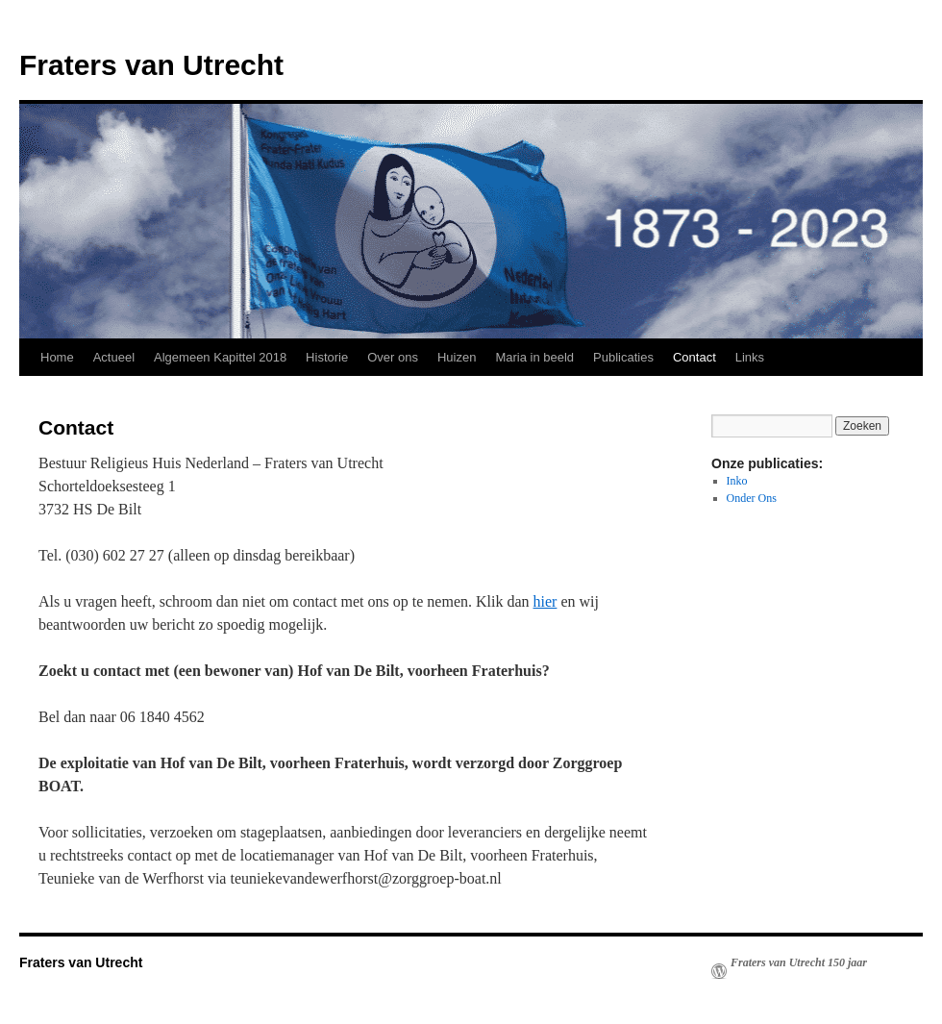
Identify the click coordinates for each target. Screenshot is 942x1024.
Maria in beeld (534, 357)
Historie (327, 357)
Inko (737, 480)
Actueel (114, 357)
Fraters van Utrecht (151, 65)
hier (545, 601)
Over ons (392, 357)
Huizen (456, 357)
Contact (694, 357)
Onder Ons (752, 498)
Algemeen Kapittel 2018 (220, 357)
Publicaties (623, 357)
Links (749, 357)
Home (57, 357)
